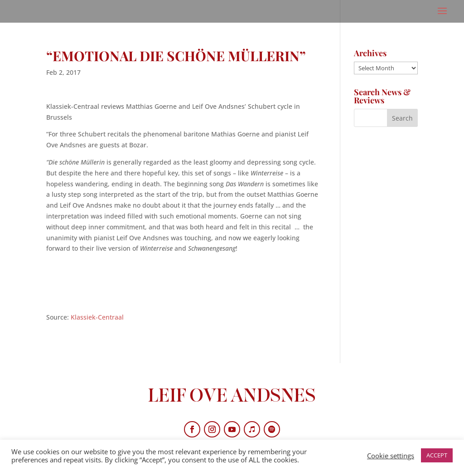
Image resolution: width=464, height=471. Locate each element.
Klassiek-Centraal (97, 317)
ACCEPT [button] (436, 455)
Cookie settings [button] (390, 456)
